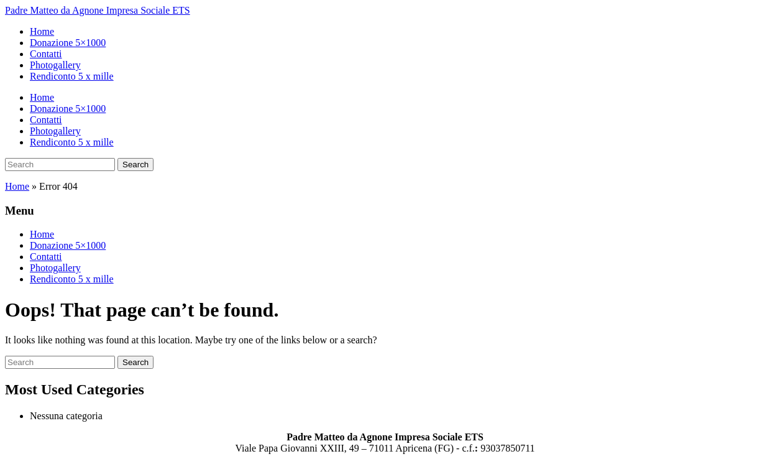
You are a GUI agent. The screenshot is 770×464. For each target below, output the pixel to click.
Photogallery (55, 65)
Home (42, 31)
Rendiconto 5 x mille (72, 76)
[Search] (60, 164)
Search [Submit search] (135, 164)
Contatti (46, 54)
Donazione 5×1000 (68, 42)
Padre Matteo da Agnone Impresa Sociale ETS (97, 10)
